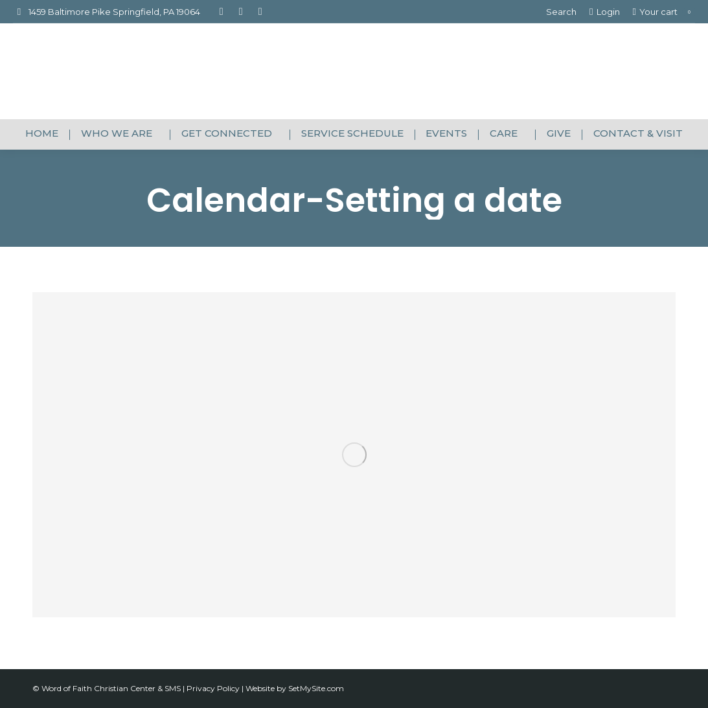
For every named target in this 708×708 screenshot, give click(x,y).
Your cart (664, 12)
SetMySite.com (316, 688)
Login (604, 12)
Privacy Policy (214, 688)
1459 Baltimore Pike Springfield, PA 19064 (106, 12)
